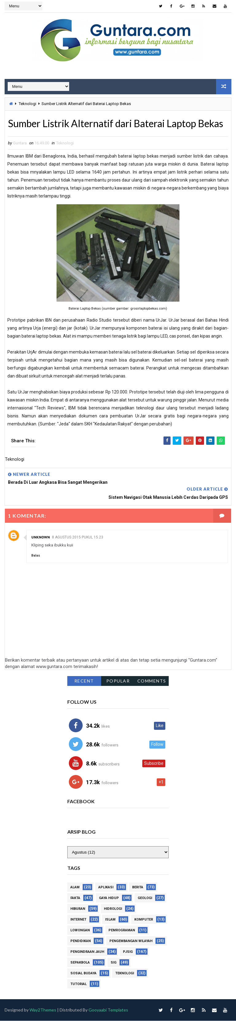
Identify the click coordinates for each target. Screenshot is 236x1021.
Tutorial (78, 984)
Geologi (145, 898)
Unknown (40, 537)
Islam (110, 920)
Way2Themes (43, 1010)
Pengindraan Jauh (87, 952)
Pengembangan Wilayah (130, 941)
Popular (118, 680)
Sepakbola (80, 963)
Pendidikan (80, 941)
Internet (78, 920)
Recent (84, 680)
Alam (75, 888)
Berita (137, 888)
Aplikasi (105, 888)
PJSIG (128, 952)
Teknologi (27, 103)
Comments (151, 680)
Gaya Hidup (109, 898)
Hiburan (77, 909)
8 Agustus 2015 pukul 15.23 (77, 537)
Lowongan (80, 931)
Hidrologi (113, 909)
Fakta (75, 898)
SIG (113, 963)
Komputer (143, 920)
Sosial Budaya (83, 974)
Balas (35, 555)
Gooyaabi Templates (108, 1010)
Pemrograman (121, 931)
